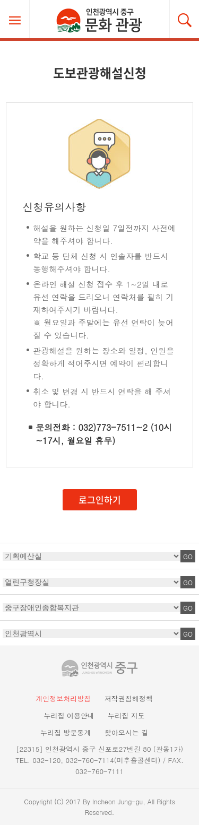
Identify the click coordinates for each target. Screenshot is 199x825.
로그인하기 (100, 499)
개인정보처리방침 (63, 698)
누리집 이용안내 (69, 715)
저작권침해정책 (129, 698)
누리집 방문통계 (65, 732)
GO (188, 556)
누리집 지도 (126, 715)
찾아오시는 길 (126, 732)
